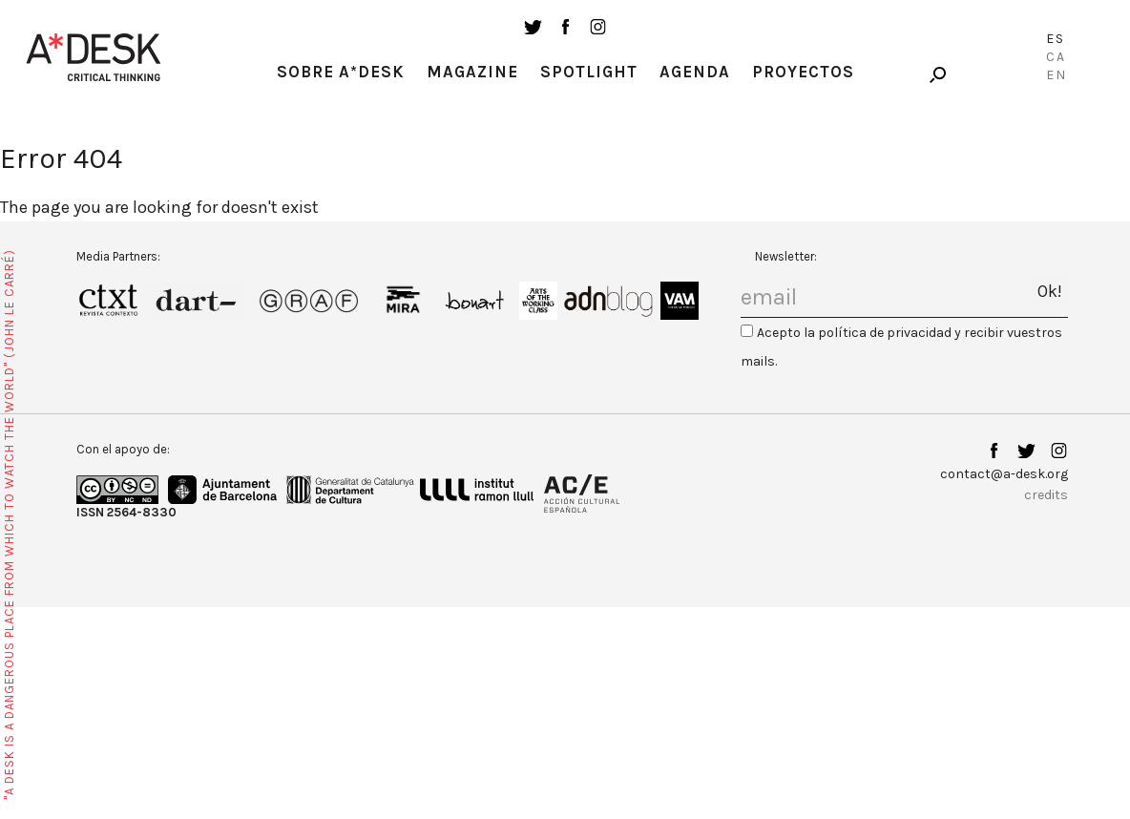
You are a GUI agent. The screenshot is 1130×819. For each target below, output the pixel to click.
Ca (1056, 57)
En (1056, 75)
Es (1055, 39)
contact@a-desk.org (1004, 474)
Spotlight (589, 71)
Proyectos (803, 71)
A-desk (93, 57)
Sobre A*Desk (341, 71)
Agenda (694, 71)
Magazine (472, 71)
